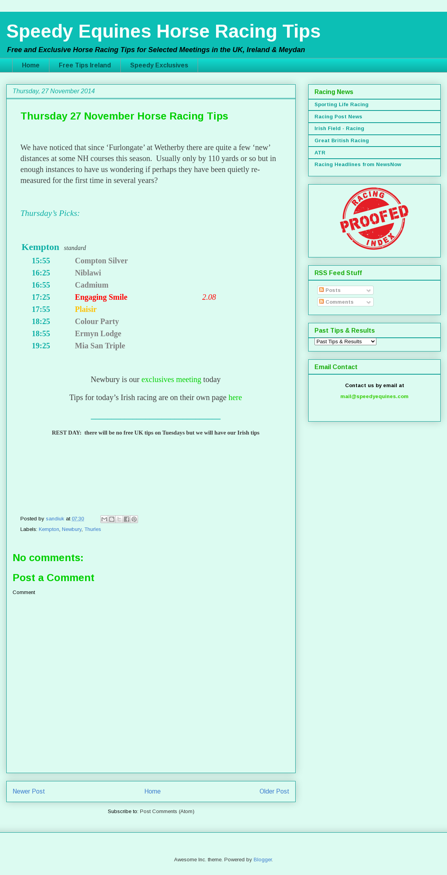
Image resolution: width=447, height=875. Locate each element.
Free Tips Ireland (85, 65)
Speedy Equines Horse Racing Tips (163, 31)
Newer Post (29, 791)
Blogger (263, 859)
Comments (336, 302)
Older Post (274, 791)
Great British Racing (341, 140)
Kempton (49, 529)
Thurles (92, 529)
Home (31, 65)
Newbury (72, 529)
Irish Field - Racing (339, 128)
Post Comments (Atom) (167, 811)
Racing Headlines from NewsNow (357, 164)
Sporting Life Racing (341, 104)
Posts (330, 290)
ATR (319, 153)
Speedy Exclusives (159, 65)
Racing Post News (338, 117)
